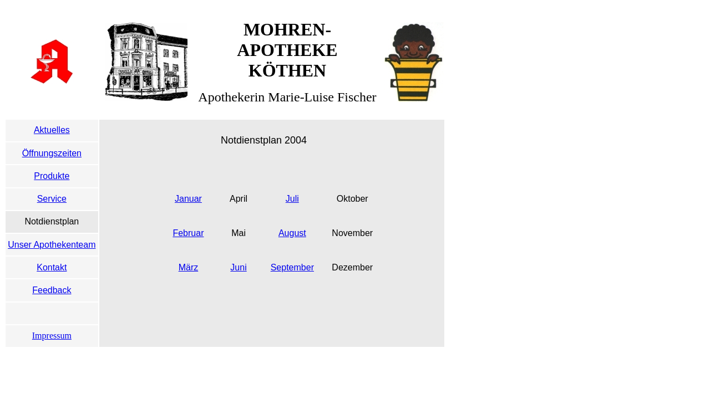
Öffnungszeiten (52, 153)
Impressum (52, 335)
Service (52, 198)
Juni (238, 267)
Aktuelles (52, 130)
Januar (188, 198)
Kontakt (52, 267)
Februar (188, 233)
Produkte (51, 176)
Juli (292, 198)
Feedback (51, 290)
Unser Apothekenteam (51, 244)
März (189, 267)
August (292, 233)
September (292, 267)
